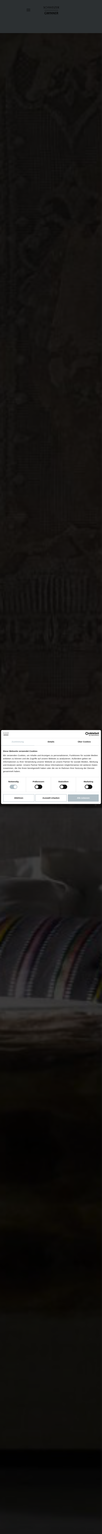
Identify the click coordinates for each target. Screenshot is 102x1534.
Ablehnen (18, 798)
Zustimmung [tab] (18, 742)
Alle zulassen (83, 798)
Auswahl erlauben (51, 798)
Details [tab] (51, 742)
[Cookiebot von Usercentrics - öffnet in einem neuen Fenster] (87, 734)
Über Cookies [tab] (84, 742)
